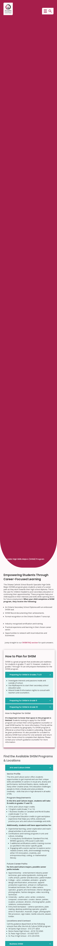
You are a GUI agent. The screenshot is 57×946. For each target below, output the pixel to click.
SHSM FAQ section (30, 642)
